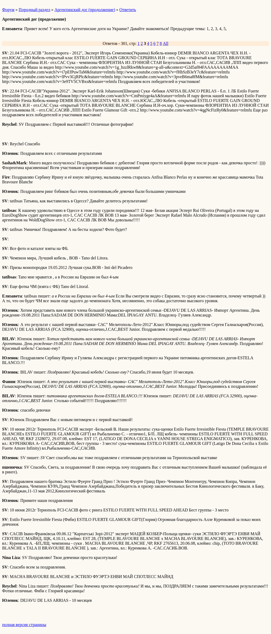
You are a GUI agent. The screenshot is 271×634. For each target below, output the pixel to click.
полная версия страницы (24, 624)
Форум (8, 9)
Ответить (127, 9)
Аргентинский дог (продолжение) (85, 9)
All (165, 43)
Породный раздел (34, 9)
